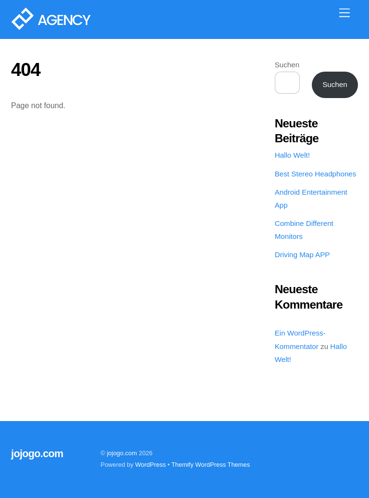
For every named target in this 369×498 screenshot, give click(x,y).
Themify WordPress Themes (211, 464)
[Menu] (344, 13)
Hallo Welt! (292, 155)
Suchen (287, 65)
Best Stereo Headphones (316, 174)
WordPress (150, 464)
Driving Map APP (302, 254)
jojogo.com (122, 453)
